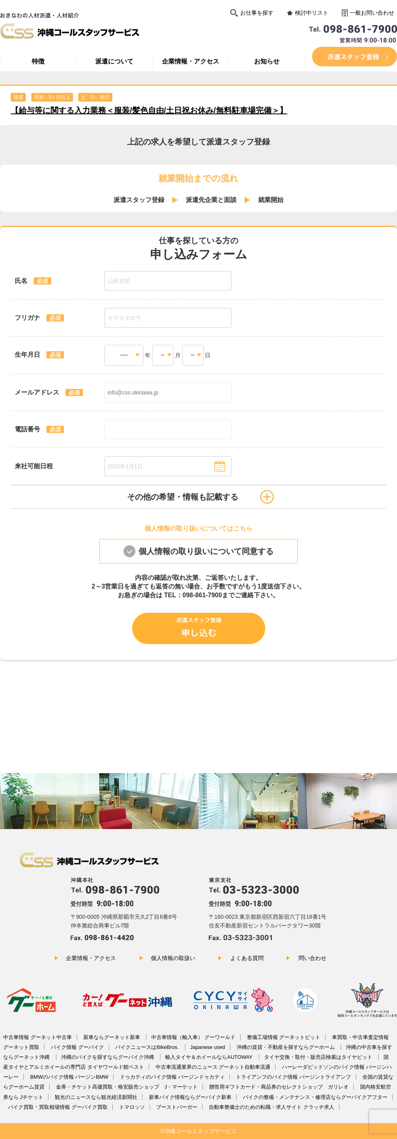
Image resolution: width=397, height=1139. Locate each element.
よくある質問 (247, 958)
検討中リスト (311, 13)
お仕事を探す (257, 13)
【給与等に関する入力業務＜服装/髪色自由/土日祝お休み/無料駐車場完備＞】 (149, 110)
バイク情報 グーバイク (77, 1047)
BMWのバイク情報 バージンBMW (69, 1077)
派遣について (114, 61)
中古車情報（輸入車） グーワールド (193, 1037)
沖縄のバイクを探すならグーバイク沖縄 (108, 1057)
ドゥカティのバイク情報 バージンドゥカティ (172, 1077)
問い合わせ (312, 958)
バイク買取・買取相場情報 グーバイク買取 (58, 1107)
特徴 (38, 61)
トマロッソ (132, 1107)
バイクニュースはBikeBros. (147, 1047)
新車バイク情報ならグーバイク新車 (190, 1097)
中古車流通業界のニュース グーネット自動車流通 (213, 1067)
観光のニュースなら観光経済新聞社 (96, 1097)
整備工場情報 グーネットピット (284, 1037)
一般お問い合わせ (372, 13)
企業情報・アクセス (190, 61)
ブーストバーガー (176, 1107)
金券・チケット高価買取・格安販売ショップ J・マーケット (127, 1087)
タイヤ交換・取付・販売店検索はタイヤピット (319, 1057)
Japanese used (207, 1047)
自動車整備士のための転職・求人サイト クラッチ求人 (271, 1107)
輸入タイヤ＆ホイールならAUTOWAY (209, 1057)
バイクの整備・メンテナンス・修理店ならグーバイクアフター (315, 1097)
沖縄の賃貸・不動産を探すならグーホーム (286, 1047)
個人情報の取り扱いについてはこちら (198, 528)
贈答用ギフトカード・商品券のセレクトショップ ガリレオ (279, 1087)
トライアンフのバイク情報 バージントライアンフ (293, 1077)
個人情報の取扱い (173, 958)
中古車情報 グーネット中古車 (37, 1037)
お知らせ (266, 61)
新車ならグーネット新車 (112, 1037)
